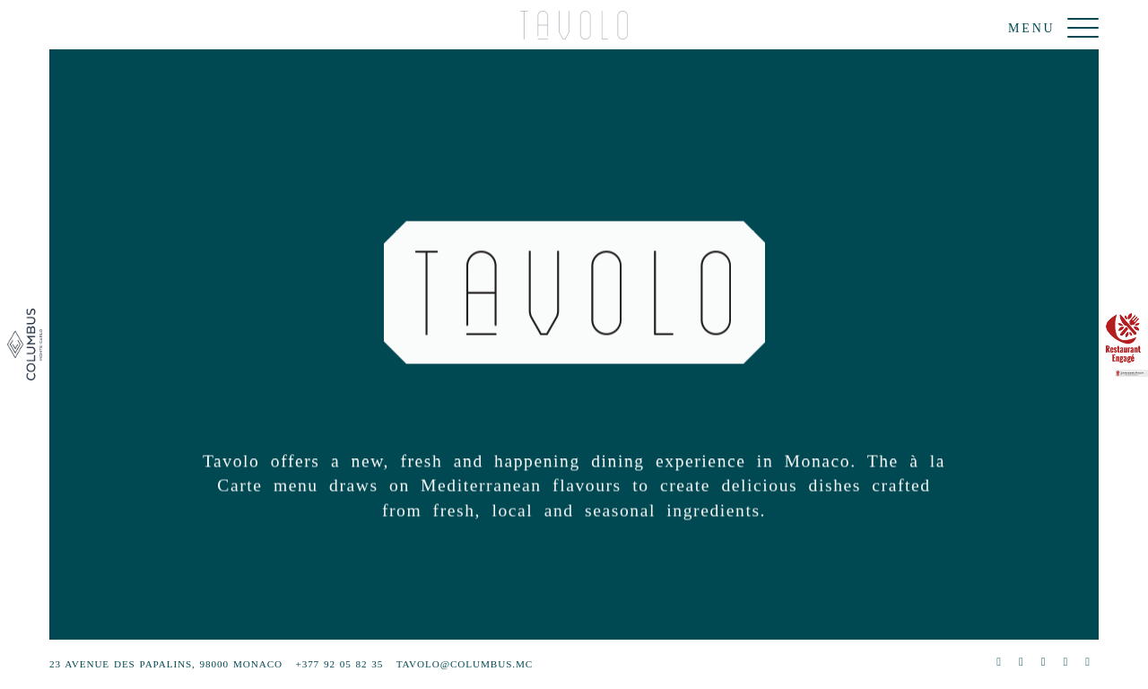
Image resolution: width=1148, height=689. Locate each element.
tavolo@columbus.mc (464, 663)
